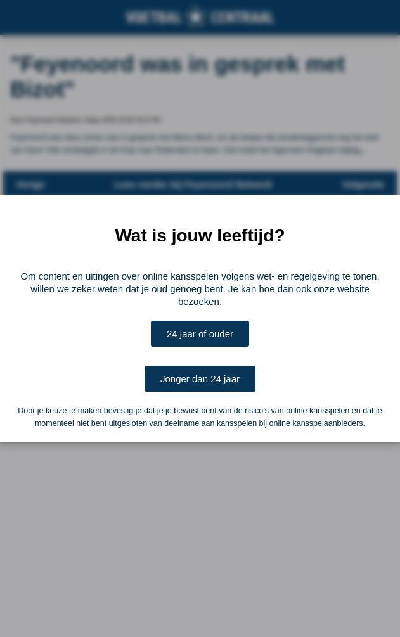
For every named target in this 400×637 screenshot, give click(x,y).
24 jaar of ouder (200, 333)
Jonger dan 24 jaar (200, 378)
